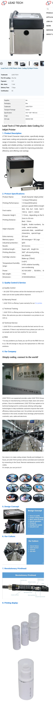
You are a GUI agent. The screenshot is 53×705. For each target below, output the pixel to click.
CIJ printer (38, 303)
